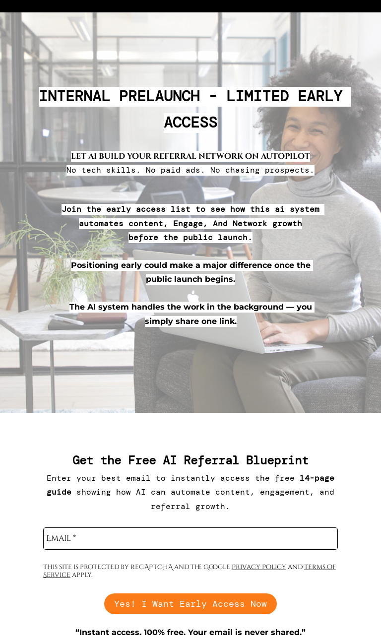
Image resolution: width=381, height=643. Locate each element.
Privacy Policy (259, 567)
